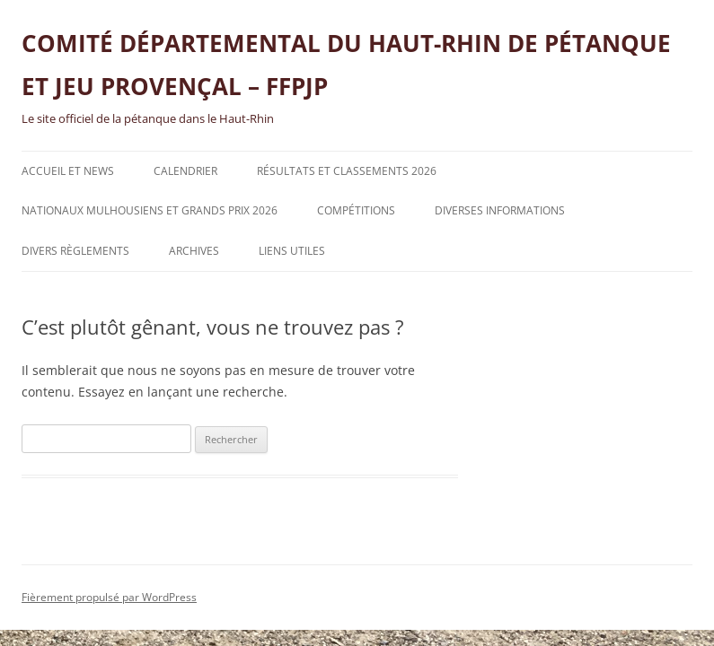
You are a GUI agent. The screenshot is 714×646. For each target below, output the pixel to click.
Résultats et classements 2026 (346, 171)
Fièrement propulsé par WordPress (109, 597)
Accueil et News (68, 171)
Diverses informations (500, 210)
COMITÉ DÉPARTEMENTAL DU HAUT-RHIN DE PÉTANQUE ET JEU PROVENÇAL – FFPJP (346, 64)
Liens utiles (292, 250)
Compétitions (356, 210)
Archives (194, 250)
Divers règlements (75, 250)
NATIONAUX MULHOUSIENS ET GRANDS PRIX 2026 (150, 210)
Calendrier (185, 171)
